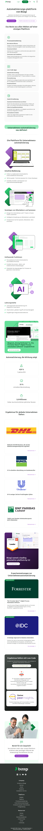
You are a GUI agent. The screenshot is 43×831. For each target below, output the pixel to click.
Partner (21, 813)
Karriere (21, 785)
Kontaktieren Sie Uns (21, 791)
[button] (34, 2)
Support (21, 815)
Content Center (21, 819)
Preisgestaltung (21, 806)
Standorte (21, 789)
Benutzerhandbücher (21, 817)
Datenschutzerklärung (17, 829)
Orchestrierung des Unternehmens (21, 805)
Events (21, 787)
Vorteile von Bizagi (21, 783)
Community (21, 822)
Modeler (21, 797)
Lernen (21, 821)
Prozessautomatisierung (21, 801)
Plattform (21, 799)
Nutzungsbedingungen (26, 828)
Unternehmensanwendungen (21, 803)
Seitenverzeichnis (26, 829)
